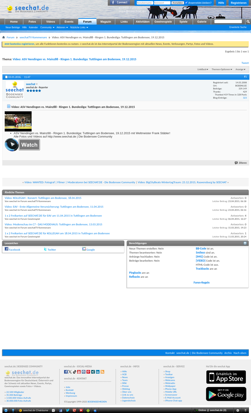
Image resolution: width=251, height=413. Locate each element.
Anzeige (239, 69)
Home (13, 21)
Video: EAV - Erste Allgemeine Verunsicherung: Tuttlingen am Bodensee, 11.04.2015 (54, 206)
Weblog (126, 388)
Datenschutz (128, 397)
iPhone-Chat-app (173, 400)
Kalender (33, 27)
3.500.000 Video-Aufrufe (18, 397)
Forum (87, 21)
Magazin (105, 21)
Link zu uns (127, 394)
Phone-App (170, 388)
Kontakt (170, 353)
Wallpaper (170, 386)
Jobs (68, 387)
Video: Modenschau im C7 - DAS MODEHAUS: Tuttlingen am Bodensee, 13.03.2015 (53, 224)
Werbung (70, 392)
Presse (125, 386)
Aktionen (61, 27)
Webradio (170, 383)
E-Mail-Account (172, 397)
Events (69, 21)
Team (125, 380)
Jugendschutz (129, 400)
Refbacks (134, 276)
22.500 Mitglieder (15, 392)
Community (46, 27)
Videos (50, 21)
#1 (245, 76)
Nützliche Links (77, 27)
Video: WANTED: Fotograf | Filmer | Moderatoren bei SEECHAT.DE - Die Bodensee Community (79, 182)
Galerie (201, 21)
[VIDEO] (201, 260)
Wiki (124, 383)
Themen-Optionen (221, 69)
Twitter (52, 249)
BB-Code (201, 248)
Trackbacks (202, 268)
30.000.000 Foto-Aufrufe (18, 400)
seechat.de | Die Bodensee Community (199, 353)
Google (91, 249)
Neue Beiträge (13, 27)
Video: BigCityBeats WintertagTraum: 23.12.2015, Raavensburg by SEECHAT (182, 182)
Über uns (126, 391)
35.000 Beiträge (14, 395)
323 (245, 97)
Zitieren (241, 162)
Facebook (14, 249)
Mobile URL (171, 391)
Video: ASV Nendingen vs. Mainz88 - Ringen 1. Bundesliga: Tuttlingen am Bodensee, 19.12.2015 (74, 59)
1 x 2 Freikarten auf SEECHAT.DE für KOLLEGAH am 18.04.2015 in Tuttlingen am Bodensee (57, 233)
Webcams (170, 380)
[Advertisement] (125, 318)
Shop (167, 371)
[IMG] (199, 256)
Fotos (32, 21)
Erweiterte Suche (238, 27)
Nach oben (240, 353)
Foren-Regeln (202, 282)
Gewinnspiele (163, 21)
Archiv (228, 353)
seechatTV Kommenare (33, 37)
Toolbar (169, 374)
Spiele (183, 21)
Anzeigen (169, 377)
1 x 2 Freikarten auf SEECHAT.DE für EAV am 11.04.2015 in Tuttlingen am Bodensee (53, 215)
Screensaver (171, 394)
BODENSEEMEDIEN (97, 401)
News (125, 377)
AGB (124, 374)
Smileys (200, 252)
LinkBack (202, 69)
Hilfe (221, 2)
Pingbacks (135, 272)
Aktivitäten (142, 21)
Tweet (245, 63)
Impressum (71, 395)
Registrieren (239, 2)
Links (124, 21)
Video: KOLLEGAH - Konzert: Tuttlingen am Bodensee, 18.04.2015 (43, 198)
